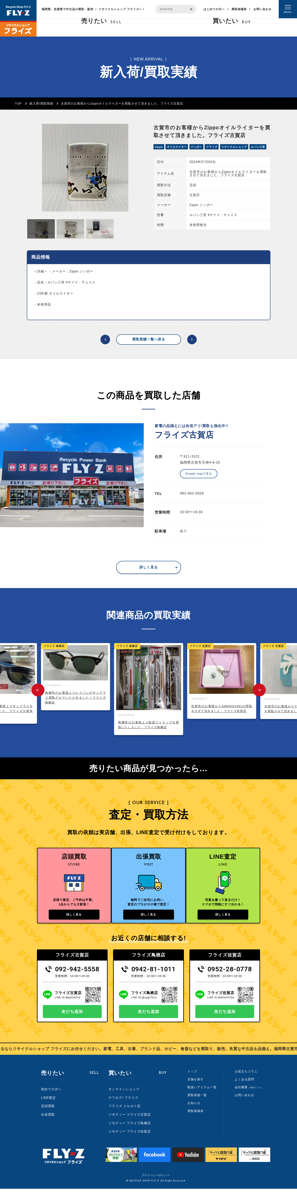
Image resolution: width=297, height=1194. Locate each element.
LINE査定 (48, 1103)
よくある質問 (244, 1084)
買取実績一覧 (197, 1100)
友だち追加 (72, 1017)
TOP (18, 103)
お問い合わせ (262, 9)
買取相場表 (239, 9)
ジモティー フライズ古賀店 (129, 1120)
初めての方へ (51, 1094)
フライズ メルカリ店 (124, 1111)
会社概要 (249, 1092)
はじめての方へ (214, 9)
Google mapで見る (198, 473)
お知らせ (193, 1108)
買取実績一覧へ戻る (148, 339)
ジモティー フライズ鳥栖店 (129, 1128)
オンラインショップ (123, 1094)
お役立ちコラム (246, 1076)
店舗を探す (195, 1084)
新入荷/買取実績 (41, 103)
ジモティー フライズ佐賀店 (129, 1137)
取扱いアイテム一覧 (202, 1092)
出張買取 (48, 1120)
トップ (192, 1076)
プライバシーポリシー (155, 1180)
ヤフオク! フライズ (123, 1103)
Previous (37, 689)
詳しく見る (148, 567)
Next (259, 689)
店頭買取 (48, 1111)
